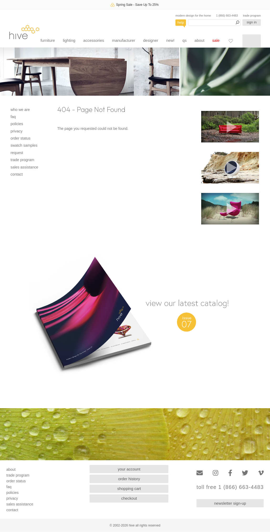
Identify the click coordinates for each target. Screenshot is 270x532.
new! (170, 40)
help (181, 22)
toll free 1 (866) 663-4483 (230, 487)
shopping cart (129, 488)
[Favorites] (230, 41)
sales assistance (24, 167)
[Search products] (214, 22)
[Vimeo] (261, 473)
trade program (252, 15)
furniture (47, 40)
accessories (93, 40)
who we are (20, 110)
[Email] (199, 473)
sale (216, 40)
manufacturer (123, 40)
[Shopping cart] (251, 41)
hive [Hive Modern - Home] (24, 32)
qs (185, 40)
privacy (17, 131)
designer (150, 40)
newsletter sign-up (230, 503)
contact (17, 174)
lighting (69, 40)
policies (17, 124)
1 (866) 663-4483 (227, 15)
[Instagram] (215, 473)
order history (129, 479)
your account (129, 469)
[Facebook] (230, 473)
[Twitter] (245, 473)
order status (20, 138)
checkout (129, 498)
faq (13, 117)
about (200, 40)
